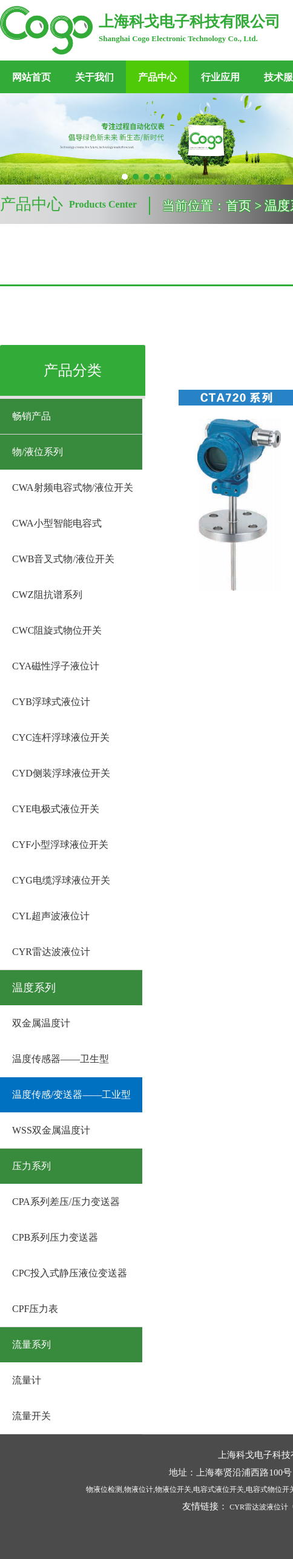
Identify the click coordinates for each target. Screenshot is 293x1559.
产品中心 (157, 77)
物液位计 (138, 1489)
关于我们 (94, 77)
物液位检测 (104, 1489)
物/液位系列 (37, 452)
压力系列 (31, 1166)
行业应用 (220, 77)
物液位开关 (173, 1489)
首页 (238, 206)
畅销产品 (31, 416)
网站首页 (31, 77)
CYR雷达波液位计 (258, 1507)
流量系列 (31, 1344)
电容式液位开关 (218, 1489)
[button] (125, 177)
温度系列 (34, 988)
